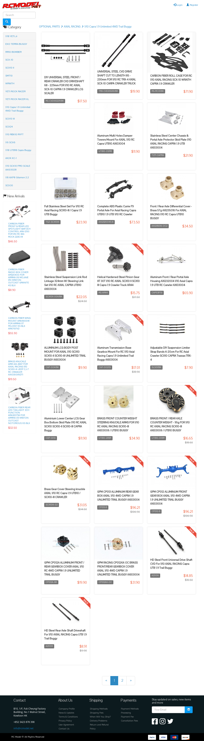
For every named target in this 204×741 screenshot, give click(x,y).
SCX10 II (9, 67)
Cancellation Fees (129, 720)
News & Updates (66, 712)
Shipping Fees (96, 712)
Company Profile (67, 708)
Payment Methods (130, 708)
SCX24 (9, 126)
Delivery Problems (98, 720)
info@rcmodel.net (23, 728)
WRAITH (9, 83)
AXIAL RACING (72, 26)
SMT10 (9, 75)
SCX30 (9, 185)
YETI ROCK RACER (15, 91)
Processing (126, 712)
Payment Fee (127, 716)
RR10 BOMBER (13, 52)
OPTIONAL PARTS (49, 26)
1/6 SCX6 (10, 142)
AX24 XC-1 (11, 158)
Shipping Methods (99, 708)
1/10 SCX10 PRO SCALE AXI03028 (17, 167)
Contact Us (64, 728)
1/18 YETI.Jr (11, 36)
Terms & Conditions (68, 716)
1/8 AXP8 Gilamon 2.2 (17, 177)
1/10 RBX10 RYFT (14, 134)
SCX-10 (9, 59)
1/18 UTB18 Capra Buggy (18, 150)
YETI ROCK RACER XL (17, 99)
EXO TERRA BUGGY (16, 44)
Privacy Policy (65, 720)
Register (192, 5)
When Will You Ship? (100, 716)
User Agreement (66, 724)
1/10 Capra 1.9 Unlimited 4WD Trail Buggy (107, 26)
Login (178, 5)
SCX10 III (10, 118)
